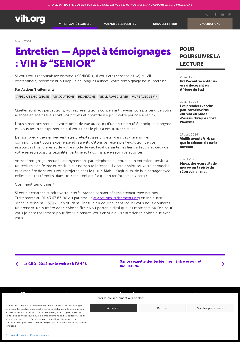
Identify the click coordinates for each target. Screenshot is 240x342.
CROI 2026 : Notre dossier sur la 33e (120, 4)
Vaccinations (210, 24)
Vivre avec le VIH (145, 96)
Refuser (162, 308)
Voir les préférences (211, 308)
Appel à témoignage (32, 96)
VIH (51, 203)
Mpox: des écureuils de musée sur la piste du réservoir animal (198, 167)
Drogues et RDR (165, 24)
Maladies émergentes (120, 24)
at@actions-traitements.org (116, 198)
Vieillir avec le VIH (113, 96)
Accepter (113, 308)
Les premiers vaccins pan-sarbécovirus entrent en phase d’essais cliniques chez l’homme (198, 114)
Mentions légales (39, 335)
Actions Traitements (37, 89)
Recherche (86, 96)
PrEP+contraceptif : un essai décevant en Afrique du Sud (198, 85)
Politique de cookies (17, 335)
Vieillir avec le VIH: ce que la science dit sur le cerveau (198, 143)
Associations (63, 96)
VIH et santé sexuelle (75, 24)
